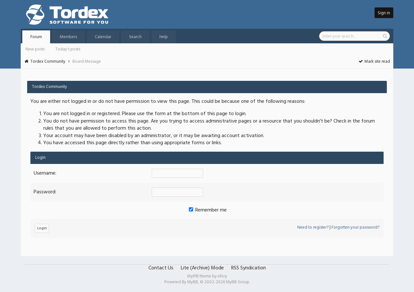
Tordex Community (47, 61)
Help (163, 37)
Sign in (384, 13)
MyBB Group (237, 282)
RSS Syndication (248, 268)
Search (135, 37)
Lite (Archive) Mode (202, 268)
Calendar (103, 37)
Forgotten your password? (355, 227)
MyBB (192, 282)
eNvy (222, 276)
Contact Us (160, 268)
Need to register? (313, 227)
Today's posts (67, 49)
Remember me (208, 210)
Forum (36, 37)
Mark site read (374, 61)
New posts (35, 49)
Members (68, 37)
